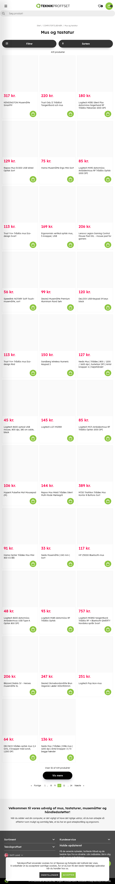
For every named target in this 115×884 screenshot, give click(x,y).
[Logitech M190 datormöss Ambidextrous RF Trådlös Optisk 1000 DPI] (95, 139)
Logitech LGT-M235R (51, 427)
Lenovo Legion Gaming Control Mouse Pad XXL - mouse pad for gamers (95, 236)
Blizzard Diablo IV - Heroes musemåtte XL (17, 684)
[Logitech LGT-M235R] (57, 398)
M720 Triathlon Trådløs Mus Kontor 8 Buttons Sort (92, 493)
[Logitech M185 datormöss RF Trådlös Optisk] (57, 589)
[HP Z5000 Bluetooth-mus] (95, 526)
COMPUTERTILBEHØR (52, 25)
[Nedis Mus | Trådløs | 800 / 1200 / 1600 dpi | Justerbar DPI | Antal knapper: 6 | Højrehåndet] (95, 333)
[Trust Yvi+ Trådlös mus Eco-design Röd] (20, 333)
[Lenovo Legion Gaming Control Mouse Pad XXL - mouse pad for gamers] (95, 205)
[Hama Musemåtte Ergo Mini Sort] (57, 139)
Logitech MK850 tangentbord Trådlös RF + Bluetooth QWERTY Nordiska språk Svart (94, 621)
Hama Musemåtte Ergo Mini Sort (57, 168)
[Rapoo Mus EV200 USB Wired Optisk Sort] (20, 139)
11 (64, 785)
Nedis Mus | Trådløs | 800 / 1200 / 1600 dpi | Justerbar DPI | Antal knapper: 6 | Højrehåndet (95, 364)
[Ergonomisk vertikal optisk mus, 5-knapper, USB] (57, 205)
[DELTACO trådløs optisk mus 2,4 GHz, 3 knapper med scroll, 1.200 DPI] (20, 717)
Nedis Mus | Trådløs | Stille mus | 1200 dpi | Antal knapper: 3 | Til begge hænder (57, 749)
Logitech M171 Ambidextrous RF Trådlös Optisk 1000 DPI (94, 428)
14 (71, 785)
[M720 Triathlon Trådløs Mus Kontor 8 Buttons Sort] (95, 464)
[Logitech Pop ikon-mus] (95, 655)
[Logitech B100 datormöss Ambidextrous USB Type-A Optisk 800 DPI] (20, 589)
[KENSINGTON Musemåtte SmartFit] (20, 74)
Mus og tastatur (71, 25)
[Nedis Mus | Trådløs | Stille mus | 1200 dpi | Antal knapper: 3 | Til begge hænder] (57, 717)
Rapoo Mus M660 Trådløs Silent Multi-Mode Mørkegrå (57, 493)
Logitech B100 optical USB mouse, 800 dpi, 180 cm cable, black (19, 430)
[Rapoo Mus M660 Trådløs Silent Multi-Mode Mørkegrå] (57, 464)
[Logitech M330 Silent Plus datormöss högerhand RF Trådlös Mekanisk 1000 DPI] (95, 74)
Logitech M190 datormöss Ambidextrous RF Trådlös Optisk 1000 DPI (95, 171)
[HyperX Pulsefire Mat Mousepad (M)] (20, 464)
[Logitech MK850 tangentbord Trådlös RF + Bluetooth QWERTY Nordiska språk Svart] (95, 589)
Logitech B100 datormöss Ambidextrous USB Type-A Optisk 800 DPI (17, 621)
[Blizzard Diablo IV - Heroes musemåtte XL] (20, 655)
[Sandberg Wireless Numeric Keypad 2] (57, 333)
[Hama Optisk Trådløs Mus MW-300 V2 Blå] (20, 526)
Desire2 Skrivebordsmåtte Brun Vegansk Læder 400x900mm (56, 684)
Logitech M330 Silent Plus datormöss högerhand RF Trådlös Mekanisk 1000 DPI (92, 105)
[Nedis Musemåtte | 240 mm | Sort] (57, 526)
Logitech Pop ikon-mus (90, 683)
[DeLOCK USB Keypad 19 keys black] (95, 270)
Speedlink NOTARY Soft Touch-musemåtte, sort (19, 300)
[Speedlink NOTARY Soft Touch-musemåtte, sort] (20, 270)
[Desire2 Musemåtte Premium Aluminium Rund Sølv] (57, 270)
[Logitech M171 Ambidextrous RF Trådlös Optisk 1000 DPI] (95, 398)
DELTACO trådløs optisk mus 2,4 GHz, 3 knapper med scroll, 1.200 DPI (20, 749)
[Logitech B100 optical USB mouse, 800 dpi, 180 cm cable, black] (20, 398)
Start (39, 25)
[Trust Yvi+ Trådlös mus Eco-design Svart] (20, 205)
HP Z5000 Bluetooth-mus (91, 555)
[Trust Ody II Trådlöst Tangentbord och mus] (57, 74)
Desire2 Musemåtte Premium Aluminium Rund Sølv (55, 300)
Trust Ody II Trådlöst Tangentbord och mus (52, 104)
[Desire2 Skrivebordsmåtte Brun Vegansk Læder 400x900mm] (57, 655)
